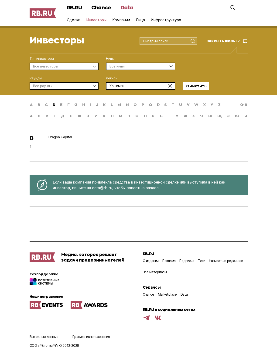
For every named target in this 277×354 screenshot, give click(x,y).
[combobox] (165, 41)
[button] (233, 7)
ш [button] (210, 115)
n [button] (127, 104)
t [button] (173, 104)
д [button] (63, 115)
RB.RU (74, 7)
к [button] (104, 115)
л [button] (112, 115)
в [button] (47, 115)
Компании (121, 20)
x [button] (204, 104)
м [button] (120, 115)
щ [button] (219, 115)
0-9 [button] (243, 104)
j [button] (97, 104)
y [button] (212, 104)
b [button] (39, 104)
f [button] (68, 104)
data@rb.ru (102, 187)
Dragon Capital (60, 137)
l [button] (112, 104)
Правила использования (91, 337)
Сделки (73, 20)
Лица (140, 20)
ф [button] (185, 115)
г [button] (55, 115)
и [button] (96, 115)
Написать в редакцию (226, 261)
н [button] (128, 115)
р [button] (153, 115)
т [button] (169, 115)
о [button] (137, 115)
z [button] (219, 104)
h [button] (83, 104)
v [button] (188, 104)
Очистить (196, 85)
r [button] (158, 104)
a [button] (31, 104)
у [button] (177, 115)
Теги (201, 261)
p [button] (143, 104)
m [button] (119, 104)
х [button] (193, 115)
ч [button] (201, 115)
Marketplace (167, 294)
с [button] (161, 115)
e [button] (61, 104)
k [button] (104, 104)
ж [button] (79, 115)
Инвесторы (96, 20)
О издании (151, 261)
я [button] (245, 115)
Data (127, 7)
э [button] (228, 115)
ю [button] (237, 115)
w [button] (196, 104)
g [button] (75, 104)
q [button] (150, 104)
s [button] (165, 104)
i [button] (90, 104)
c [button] (46, 104)
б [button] (39, 115)
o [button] (135, 104)
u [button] (180, 104)
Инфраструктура (166, 20)
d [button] (54, 104)
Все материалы (155, 272)
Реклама (169, 261)
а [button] (31, 115)
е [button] (71, 115)
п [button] (145, 115)
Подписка (186, 261)
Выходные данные (44, 337)
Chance (101, 7)
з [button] (88, 115)
